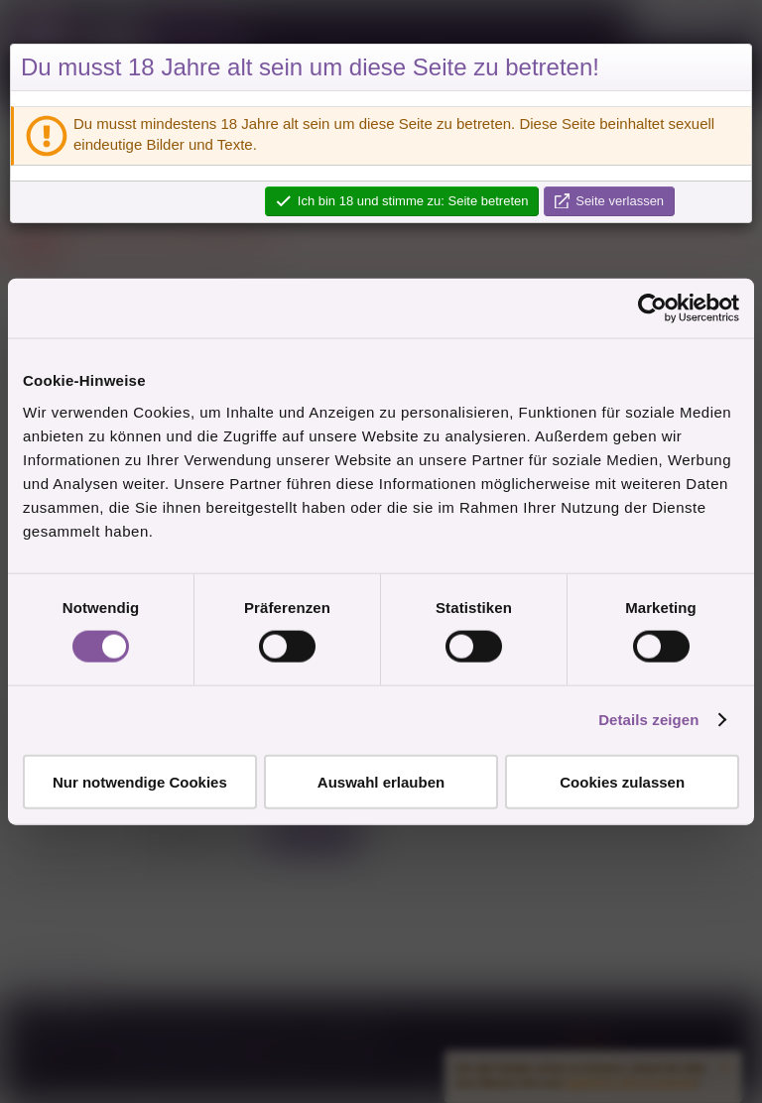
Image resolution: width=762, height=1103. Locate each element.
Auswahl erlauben (381, 781)
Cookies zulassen (622, 781)
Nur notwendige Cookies (140, 781)
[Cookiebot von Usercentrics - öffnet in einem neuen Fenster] (652, 308)
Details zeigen (648, 719)
